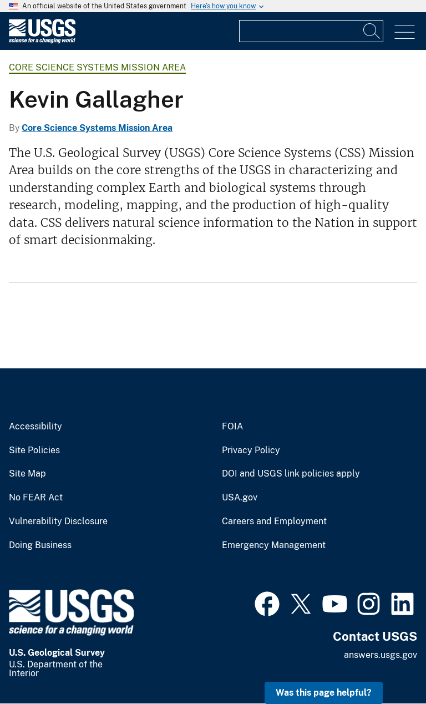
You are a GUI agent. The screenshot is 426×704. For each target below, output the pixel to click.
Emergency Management (274, 545)
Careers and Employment (274, 521)
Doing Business (40, 545)
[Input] (311, 31)
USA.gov (239, 498)
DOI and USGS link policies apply (291, 474)
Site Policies (34, 450)
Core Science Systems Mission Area (97, 67)
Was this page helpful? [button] (324, 692)
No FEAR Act (36, 498)
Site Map (27, 474)
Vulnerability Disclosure (58, 521)
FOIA (232, 427)
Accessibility (35, 427)
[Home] (42, 41)
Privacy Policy (251, 450)
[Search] (372, 31)
